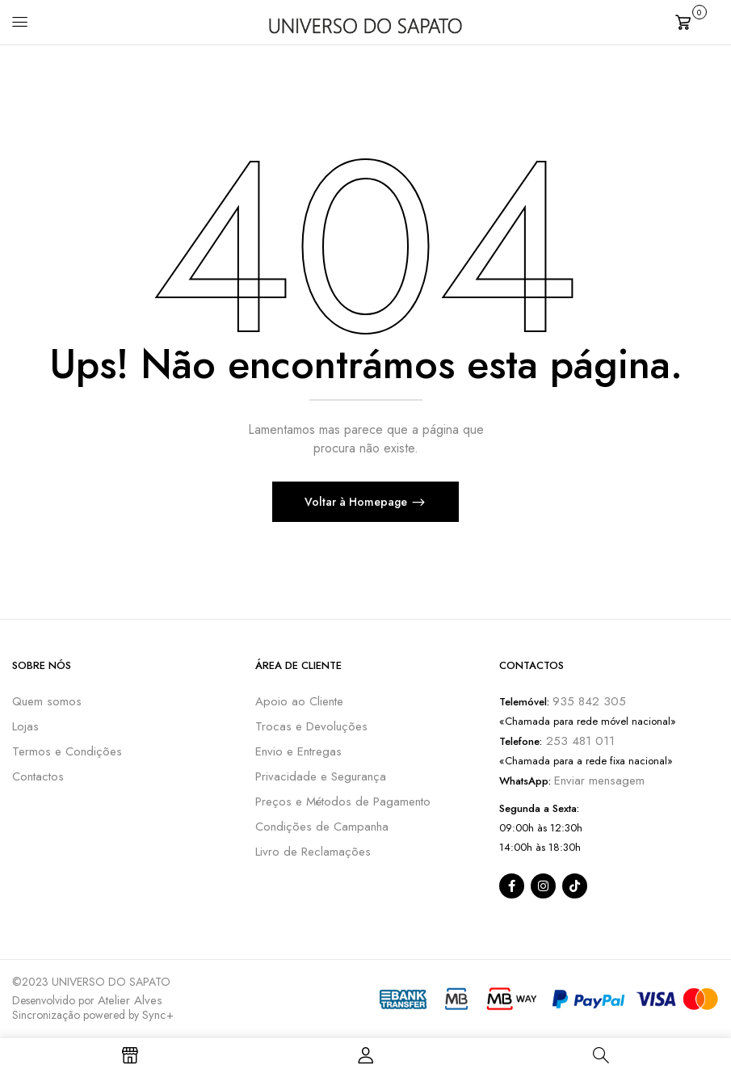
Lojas (25, 726)
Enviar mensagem (599, 780)
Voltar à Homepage (357, 502)
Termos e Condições (67, 751)
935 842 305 (589, 701)
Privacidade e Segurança (320, 776)
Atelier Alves (130, 1000)
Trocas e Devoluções (311, 726)
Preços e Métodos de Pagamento (343, 801)
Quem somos (47, 701)
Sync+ (158, 1015)
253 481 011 (578, 741)
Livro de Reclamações (313, 852)
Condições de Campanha (322, 826)
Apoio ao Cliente (299, 701)
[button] (697, 20)
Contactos (38, 776)
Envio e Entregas (298, 751)
